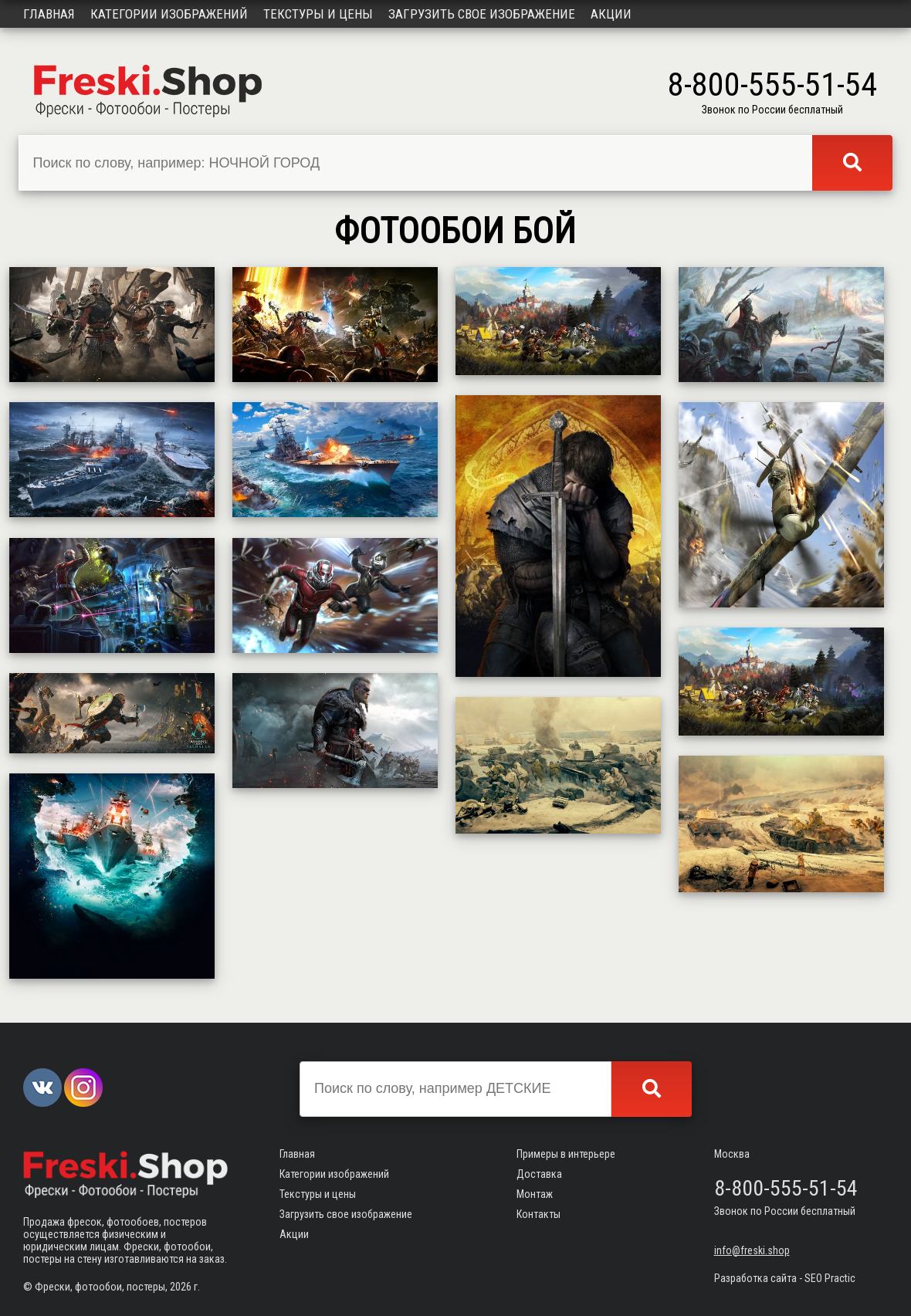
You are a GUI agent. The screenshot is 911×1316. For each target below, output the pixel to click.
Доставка (539, 1174)
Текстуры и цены (318, 14)
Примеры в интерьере (565, 1154)
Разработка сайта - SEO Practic (784, 1278)
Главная (49, 14)
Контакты (538, 1214)
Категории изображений (169, 14)
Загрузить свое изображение (481, 14)
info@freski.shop (752, 1250)
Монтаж (534, 1194)
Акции (611, 14)
